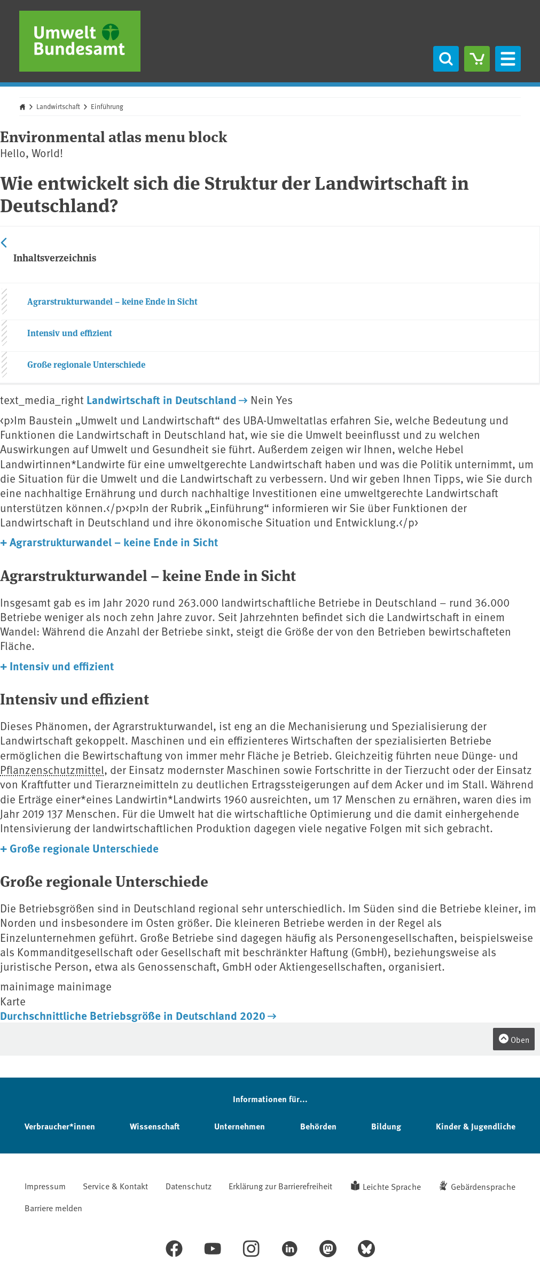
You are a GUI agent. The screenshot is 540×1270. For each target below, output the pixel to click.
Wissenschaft (154, 1126)
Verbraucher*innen (60, 1126)
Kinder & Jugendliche (475, 1126)
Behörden (318, 1126)
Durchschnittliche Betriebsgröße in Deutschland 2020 (132, 1015)
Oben (513, 1039)
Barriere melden (53, 1207)
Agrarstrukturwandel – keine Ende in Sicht (112, 301)
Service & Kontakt (115, 1185)
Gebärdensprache (483, 1186)
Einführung (107, 106)
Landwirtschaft (58, 106)
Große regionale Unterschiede (86, 364)
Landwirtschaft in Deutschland (162, 399)
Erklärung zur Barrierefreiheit (280, 1185)
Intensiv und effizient (69, 333)
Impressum (45, 1185)
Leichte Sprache (392, 1186)
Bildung (386, 1126)
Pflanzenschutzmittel (52, 769)
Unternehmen (239, 1126)
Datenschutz (189, 1185)
